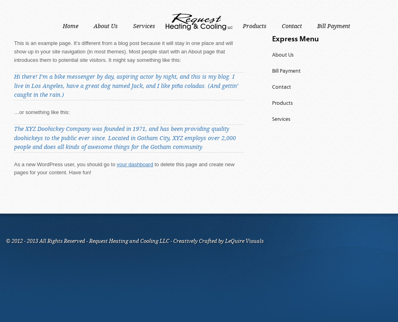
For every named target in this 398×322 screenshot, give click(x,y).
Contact (281, 87)
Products (282, 103)
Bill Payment (286, 71)
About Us (282, 55)
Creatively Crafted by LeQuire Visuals (218, 241)
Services (281, 119)
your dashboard (135, 164)
